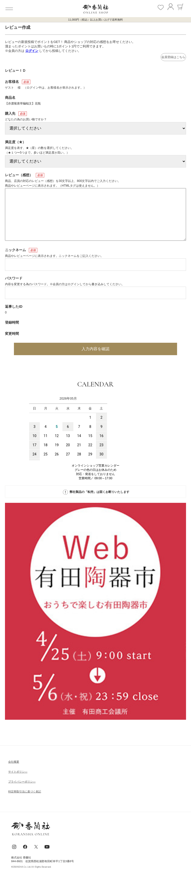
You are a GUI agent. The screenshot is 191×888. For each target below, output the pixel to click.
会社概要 (13, 761)
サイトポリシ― (17, 771)
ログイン (31, 51)
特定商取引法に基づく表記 (24, 791)
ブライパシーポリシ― (22, 781)
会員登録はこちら (173, 57)
